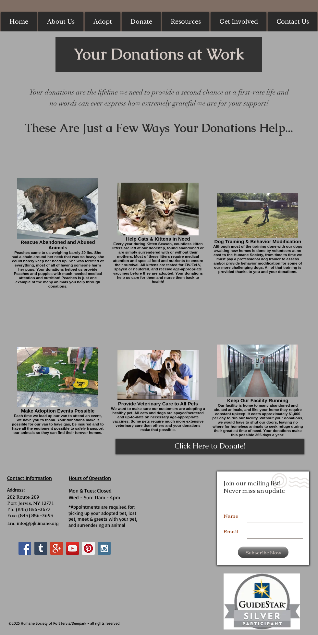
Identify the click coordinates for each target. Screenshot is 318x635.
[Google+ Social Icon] (56, 548)
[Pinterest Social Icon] (88, 548)
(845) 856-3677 (33, 509)
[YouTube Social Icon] (72, 548)
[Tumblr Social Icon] (40, 548)
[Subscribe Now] (263, 552)
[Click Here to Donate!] (210, 446)
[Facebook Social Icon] (24, 548)
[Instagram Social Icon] (104, 548)
